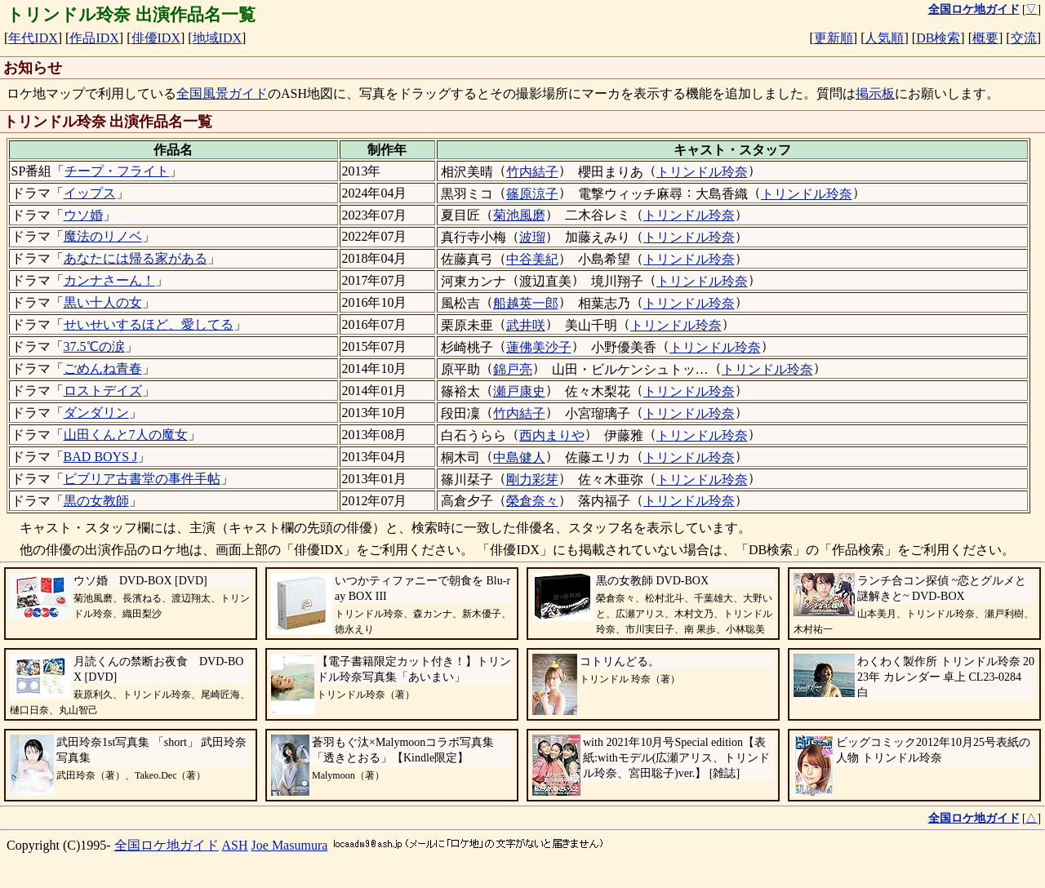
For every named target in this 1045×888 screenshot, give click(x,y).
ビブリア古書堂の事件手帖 (142, 479)
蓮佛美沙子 (538, 347)
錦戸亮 (512, 369)
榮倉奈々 (532, 501)
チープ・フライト (116, 171)
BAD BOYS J (101, 457)
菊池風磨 (519, 215)
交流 (1024, 38)
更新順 (833, 38)
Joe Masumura (289, 845)
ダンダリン (96, 413)
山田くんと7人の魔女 (126, 435)
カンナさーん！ (109, 280)
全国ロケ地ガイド (166, 845)
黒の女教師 (96, 501)
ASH (235, 845)
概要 (985, 38)
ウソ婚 (83, 215)
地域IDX (217, 38)
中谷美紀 (532, 259)
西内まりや (552, 435)
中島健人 (519, 457)
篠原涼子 (532, 194)
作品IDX (93, 38)
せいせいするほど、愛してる (148, 324)
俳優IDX (155, 38)
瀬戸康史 (519, 391)
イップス (90, 193)
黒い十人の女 (103, 302)
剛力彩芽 (532, 479)
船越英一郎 (525, 303)
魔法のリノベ (103, 236)
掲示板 (875, 93)
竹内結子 (532, 172)
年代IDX (32, 38)
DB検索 (938, 38)
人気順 (884, 38)
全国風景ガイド (222, 93)
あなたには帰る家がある (135, 258)
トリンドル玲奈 (702, 172)
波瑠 (532, 237)
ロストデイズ (103, 390)
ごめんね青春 (103, 368)
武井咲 (525, 325)
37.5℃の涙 (94, 346)
